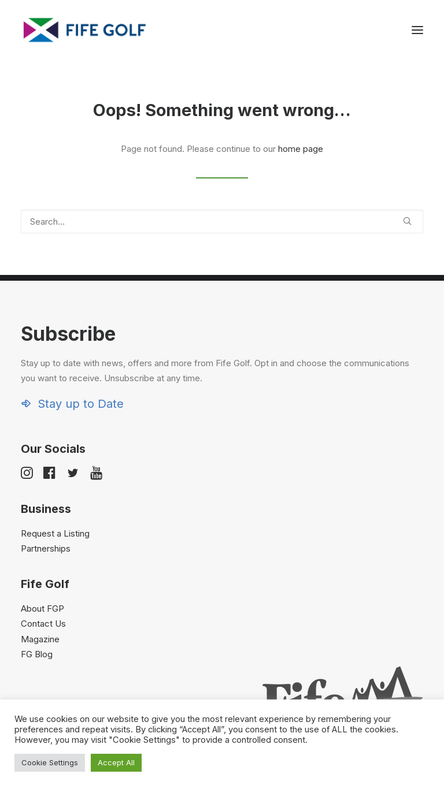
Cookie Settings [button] (49, 762)
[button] (417, 30)
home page (300, 148)
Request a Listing (55, 533)
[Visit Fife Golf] (85, 30)
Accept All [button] (116, 762)
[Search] (222, 221)
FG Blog (37, 654)
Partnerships (46, 548)
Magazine (40, 639)
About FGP (42, 608)
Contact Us (43, 623)
